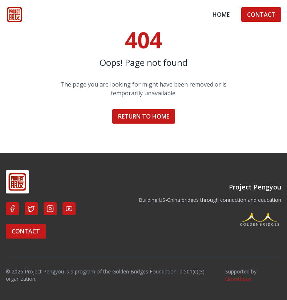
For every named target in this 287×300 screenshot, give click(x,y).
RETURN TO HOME (143, 116)
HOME (221, 15)
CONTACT (261, 15)
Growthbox (238, 278)
